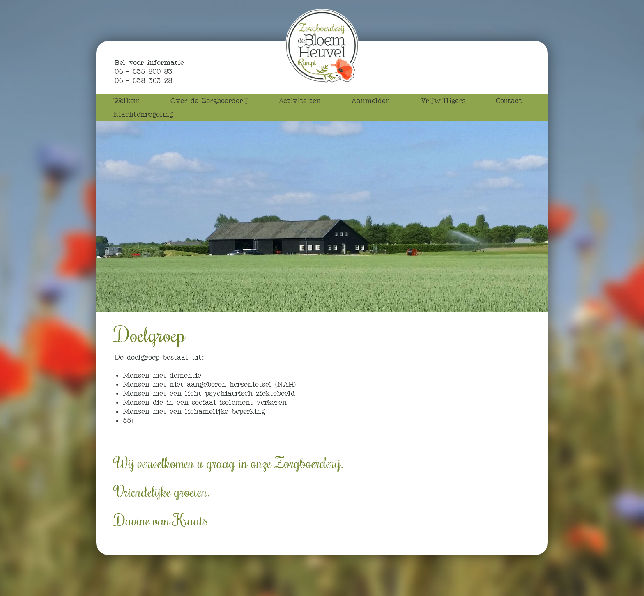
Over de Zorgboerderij (209, 100)
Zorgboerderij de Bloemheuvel (322, 46)
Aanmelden (370, 100)
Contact (509, 100)
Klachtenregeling (143, 114)
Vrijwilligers (443, 100)
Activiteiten (299, 100)
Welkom (126, 100)
